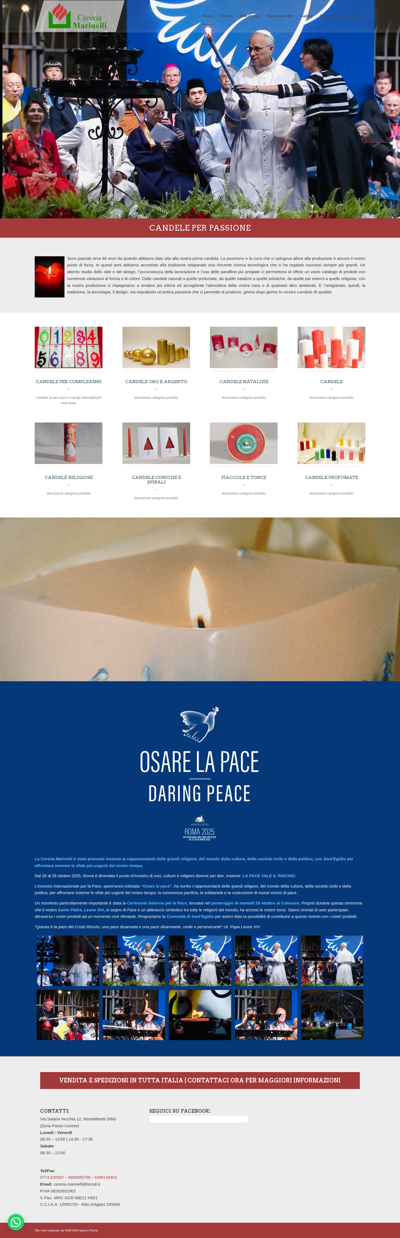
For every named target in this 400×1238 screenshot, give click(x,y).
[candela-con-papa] (68, 443)
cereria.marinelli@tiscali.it (77, 1184)
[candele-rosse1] (156, 443)
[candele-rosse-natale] (244, 347)
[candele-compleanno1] (68, 347)
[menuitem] (207, 16)
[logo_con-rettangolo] (80, 16)
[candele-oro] (156, 347)
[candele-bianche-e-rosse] (331, 347)
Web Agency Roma (85, 1230)
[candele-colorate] (331, 443)
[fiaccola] (244, 443)
